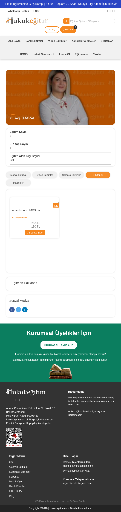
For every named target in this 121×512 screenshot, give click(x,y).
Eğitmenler (81, 54)
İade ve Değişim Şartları (74, 501)
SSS (37, 11)
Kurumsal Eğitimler (19, 472)
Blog (11, 496)
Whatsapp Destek (17, 11)
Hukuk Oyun (16, 482)
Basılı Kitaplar (17, 486)
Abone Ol (64, 54)
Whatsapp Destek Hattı (76, 471)
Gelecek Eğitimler (71, 175)
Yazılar (97, 54)
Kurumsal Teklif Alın (58, 346)
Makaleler (18, 182)
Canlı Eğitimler (34, 41)
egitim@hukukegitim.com (77, 483)
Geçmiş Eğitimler (18, 175)
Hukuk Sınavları (43, 54)
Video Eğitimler (57, 41)
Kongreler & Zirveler (84, 41)
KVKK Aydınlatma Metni (46, 501)
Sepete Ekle (35, 232)
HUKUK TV (15, 491)
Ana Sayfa (14, 41)
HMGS (24, 54)
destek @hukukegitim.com (78, 466)
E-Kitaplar (107, 41)
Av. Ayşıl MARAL (19, 217)
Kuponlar (14, 477)
